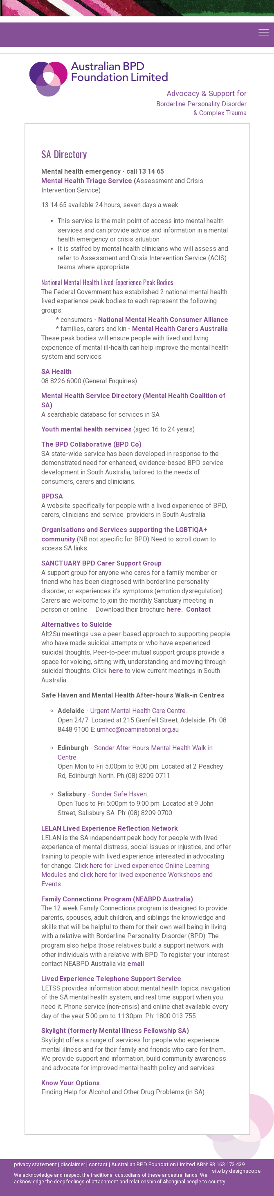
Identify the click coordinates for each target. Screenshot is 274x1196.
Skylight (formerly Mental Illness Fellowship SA (113, 1031)
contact (98, 1164)
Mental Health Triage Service (86, 181)
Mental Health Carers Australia (180, 329)
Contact (198, 609)
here (173, 609)
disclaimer (73, 1164)
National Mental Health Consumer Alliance (163, 320)
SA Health (56, 372)
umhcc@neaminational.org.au (138, 729)
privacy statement (35, 1164)
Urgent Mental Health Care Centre (138, 711)
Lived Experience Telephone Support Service (112, 979)
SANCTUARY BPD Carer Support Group (101, 563)
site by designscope (236, 1171)
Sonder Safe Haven (119, 794)
